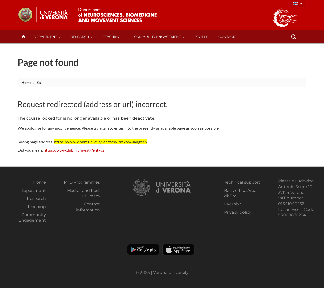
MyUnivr (232, 204)
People (201, 37)
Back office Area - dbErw (241, 193)
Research (82, 37)
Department (47, 37)
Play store (143, 249)
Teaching (113, 37)
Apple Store (178, 249)
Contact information (88, 207)
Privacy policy (237, 212)
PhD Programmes (82, 182)
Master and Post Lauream (83, 193)
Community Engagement (159, 37)
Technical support (242, 182)
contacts (227, 37)
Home (26, 82)
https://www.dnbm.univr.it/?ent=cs (74, 150)
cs (39, 82)
